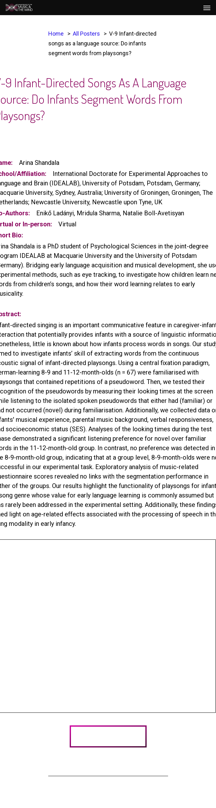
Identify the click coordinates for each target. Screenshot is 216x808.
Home (56, 33)
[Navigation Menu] (206, 7)
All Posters (86, 33)
